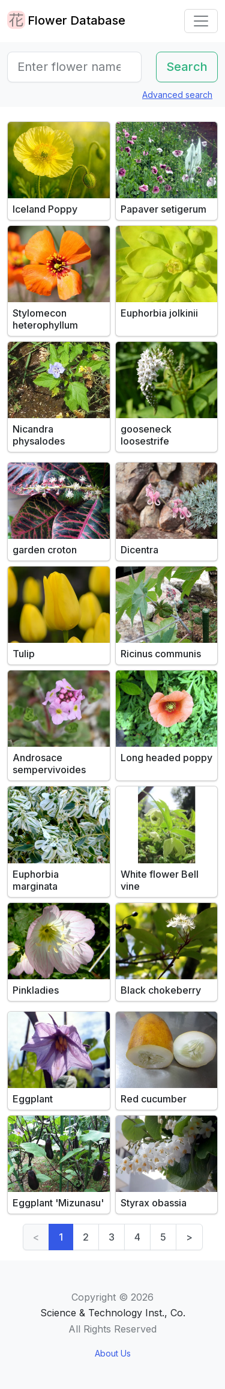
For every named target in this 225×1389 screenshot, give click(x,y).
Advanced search (177, 95)
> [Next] (189, 1237)
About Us (113, 1353)
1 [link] (61, 1237)
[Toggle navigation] (201, 21)
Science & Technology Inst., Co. (112, 1313)
